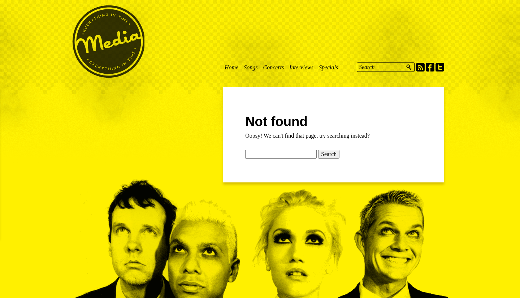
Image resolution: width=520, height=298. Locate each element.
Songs (250, 67)
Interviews (301, 67)
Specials (328, 67)
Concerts (273, 67)
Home (231, 67)
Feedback (5, 104)
